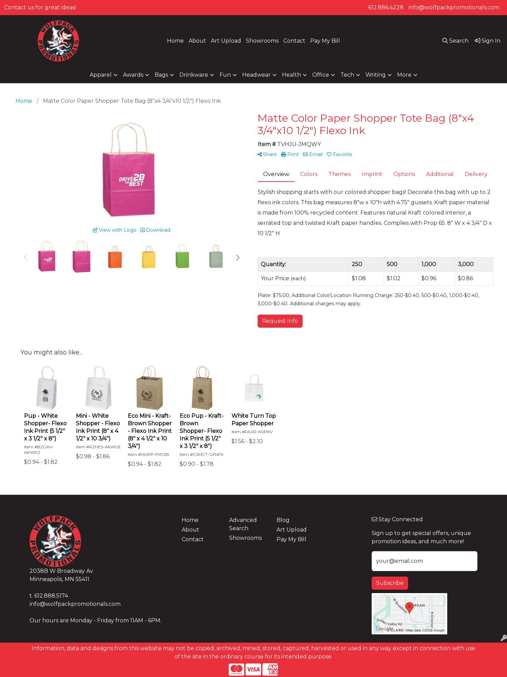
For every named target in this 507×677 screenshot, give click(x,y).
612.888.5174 (51, 595)
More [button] (404, 75)
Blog (283, 520)
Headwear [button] (256, 75)
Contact (294, 40)
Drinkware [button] (193, 75)
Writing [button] (375, 75)
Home (175, 40)
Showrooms (262, 40)
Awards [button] (133, 75)
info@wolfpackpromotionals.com (453, 7)
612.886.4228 (386, 7)
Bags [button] (161, 75)
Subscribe (390, 583)
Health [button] (291, 75)
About (197, 40)
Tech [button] (347, 75)
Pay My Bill (325, 40)
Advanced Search (243, 524)
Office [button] (320, 75)
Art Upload (226, 40)
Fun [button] (225, 75)
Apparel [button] (101, 75)
